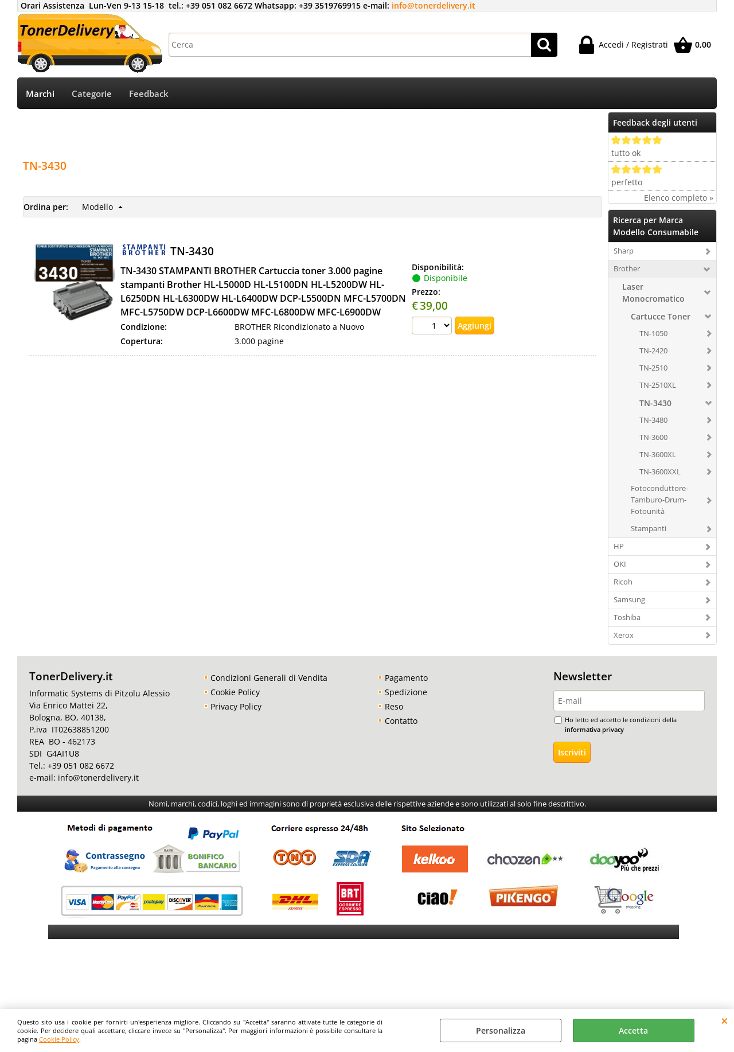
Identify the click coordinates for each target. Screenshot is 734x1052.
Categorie (92, 94)
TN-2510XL (657, 385)
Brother (627, 268)
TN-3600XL (657, 454)
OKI (620, 564)
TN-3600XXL (660, 471)
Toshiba (627, 617)
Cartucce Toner (660, 316)
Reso (394, 706)
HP (619, 546)
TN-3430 (655, 403)
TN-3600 (653, 437)
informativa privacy (594, 729)
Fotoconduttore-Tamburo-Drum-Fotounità (659, 499)
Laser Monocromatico (653, 292)
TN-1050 (653, 333)
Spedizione (406, 692)
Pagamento (406, 677)
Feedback (149, 94)
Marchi (40, 94)
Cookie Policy (59, 1039)
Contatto (401, 720)
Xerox (624, 635)
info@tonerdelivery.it (433, 5)
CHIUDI (724, 1020)
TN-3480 (653, 420)
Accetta (633, 1030)
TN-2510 (653, 368)
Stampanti (648, 528)
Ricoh (623, 581)
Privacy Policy (235, 706)
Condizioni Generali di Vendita (268, 677)
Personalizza (500, 1030)
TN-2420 (653, 350)
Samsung (629, 599)
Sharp (624, 251)
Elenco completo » (678, 197)
